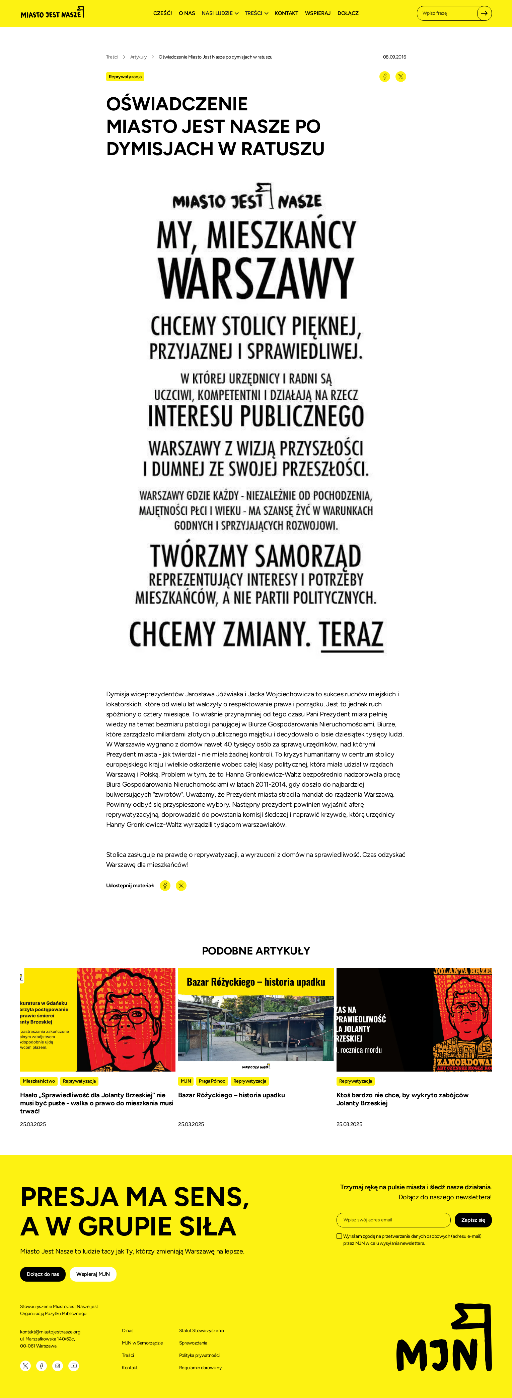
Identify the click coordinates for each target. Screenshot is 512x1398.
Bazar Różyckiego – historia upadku (231, 1095)
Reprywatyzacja (125, 77)
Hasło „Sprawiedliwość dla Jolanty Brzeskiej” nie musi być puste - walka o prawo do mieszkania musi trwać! (96, 1103)
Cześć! (162, 13)
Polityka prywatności (199, 1355)
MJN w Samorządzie (142, 1343)
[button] (221, 13)
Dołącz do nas (43, 1274)
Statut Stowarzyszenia (201, 1330)
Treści (112, 57)
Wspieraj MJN (93, 1274)
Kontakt (286, 13)
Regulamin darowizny (200, 1368)
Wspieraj (318, 13)
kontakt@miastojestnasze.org (50, 1332)
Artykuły (138, 57)
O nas (187, 13)
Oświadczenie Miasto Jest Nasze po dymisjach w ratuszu (216, 57)
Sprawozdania (193, 1343)
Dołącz (348, 13)
